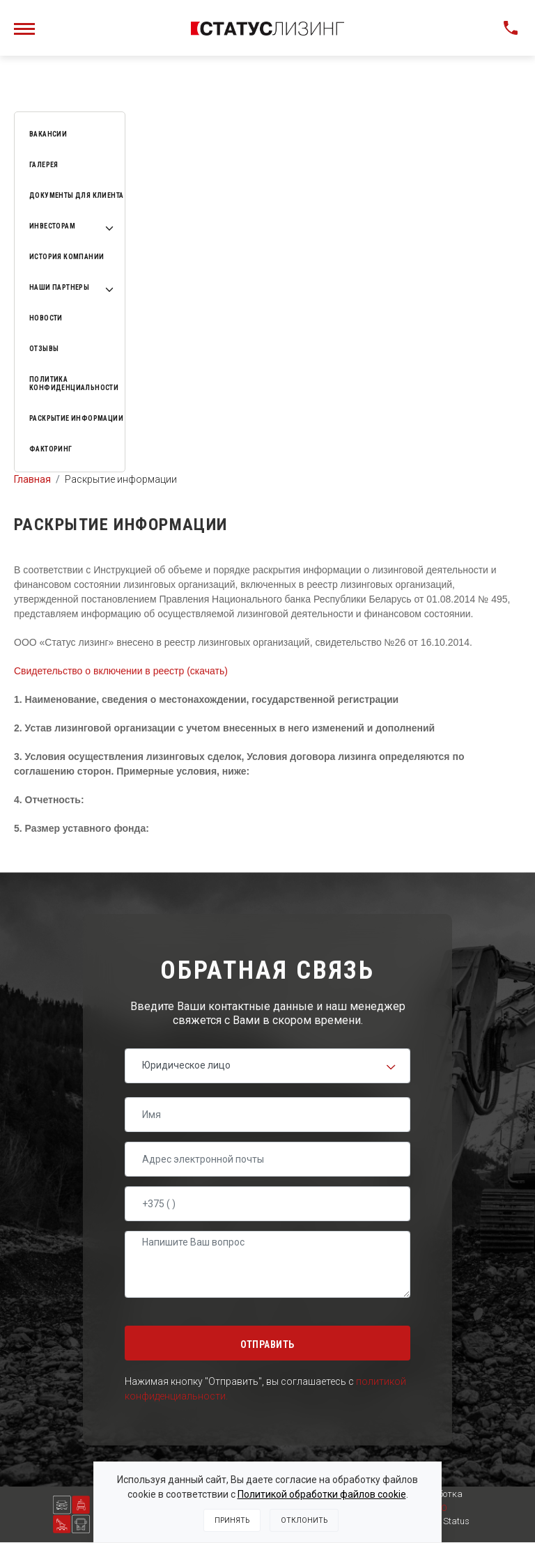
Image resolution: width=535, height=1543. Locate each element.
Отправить (267, 1344)
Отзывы (44, 348)
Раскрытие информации (76, 418)
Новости (46, 318)
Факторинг (50, 449)
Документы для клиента (76, 195)
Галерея (44, 165)
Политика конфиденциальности (73, 383)
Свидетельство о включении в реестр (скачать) (121, 670)
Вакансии (48, 134)
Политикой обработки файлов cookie (322, 1494)
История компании (66, 257)
